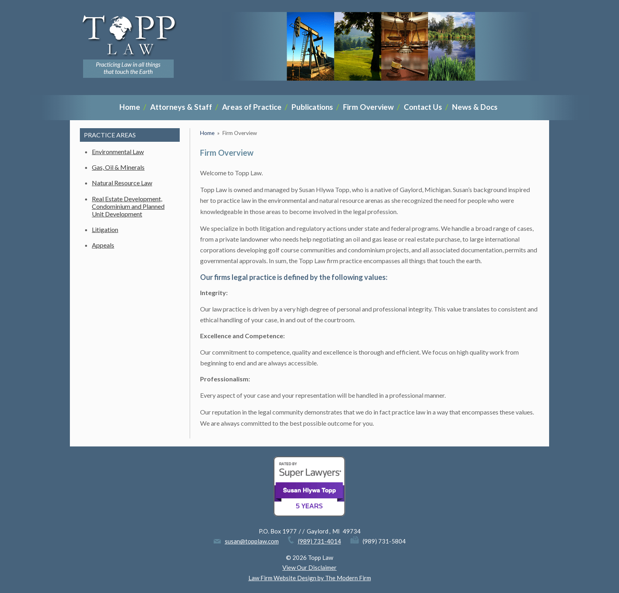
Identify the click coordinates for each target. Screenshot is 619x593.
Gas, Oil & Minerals (118, 167)
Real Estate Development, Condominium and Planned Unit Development (128, 206)
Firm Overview (368, 106)
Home (129, 106)
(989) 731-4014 (319, 541)
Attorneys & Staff (181, 106)
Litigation (105, 229)
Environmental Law (118, 151)
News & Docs (475, 106)
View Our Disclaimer (309, 567)
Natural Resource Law (122, 182)
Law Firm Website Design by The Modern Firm (309, 577)
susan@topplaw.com (252, 541)
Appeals (103, 245)
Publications (312, 106)
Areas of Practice (252, 106)
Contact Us (423, 106)
